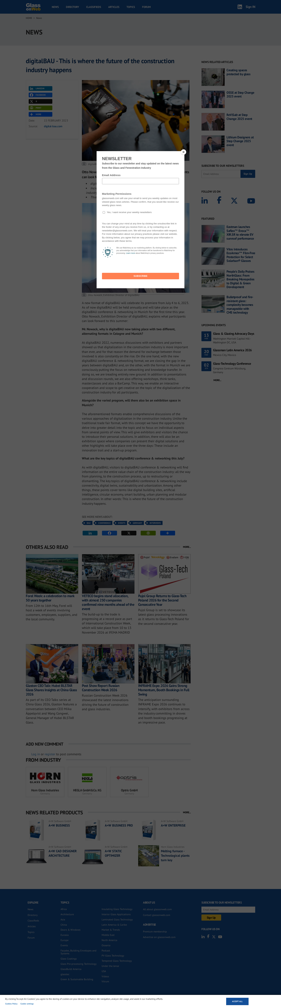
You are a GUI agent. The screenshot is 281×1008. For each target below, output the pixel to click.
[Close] (183, 152)
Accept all (237, 1001)
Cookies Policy (11, 1003)
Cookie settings (27, 1003)
